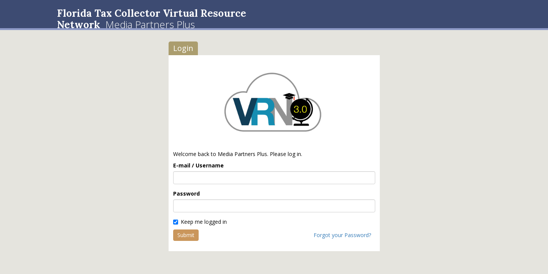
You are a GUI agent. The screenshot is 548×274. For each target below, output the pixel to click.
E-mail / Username (198, 165)
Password (186, 193)
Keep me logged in (200, 221)
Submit (185, 235)
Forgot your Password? (342, 235)
